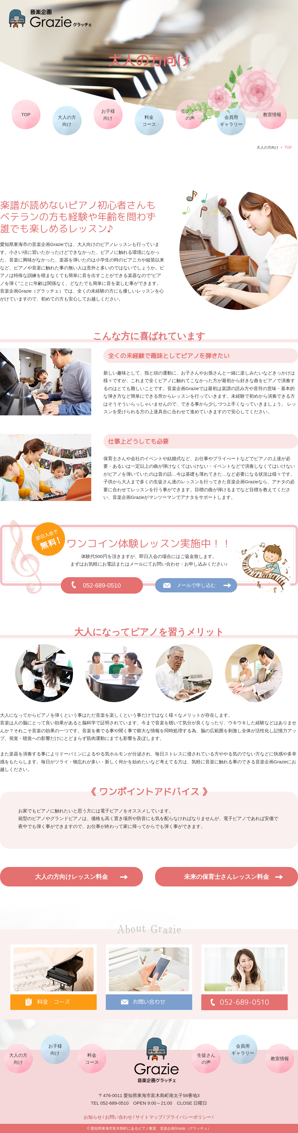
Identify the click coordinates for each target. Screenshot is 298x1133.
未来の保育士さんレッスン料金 (226, 876)
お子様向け (108, 114)
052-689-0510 (102, 585)
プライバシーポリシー (188, 1117)
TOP (26, 114)
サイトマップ (149, 1117)
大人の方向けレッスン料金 (71, 876)
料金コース (149, 121)
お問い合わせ (118, 1117)
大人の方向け (67, 121)
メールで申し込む (196, 585)
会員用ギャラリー (231, 121)
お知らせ (93, 1117)
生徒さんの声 (190, 114)
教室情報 (272, 114)
